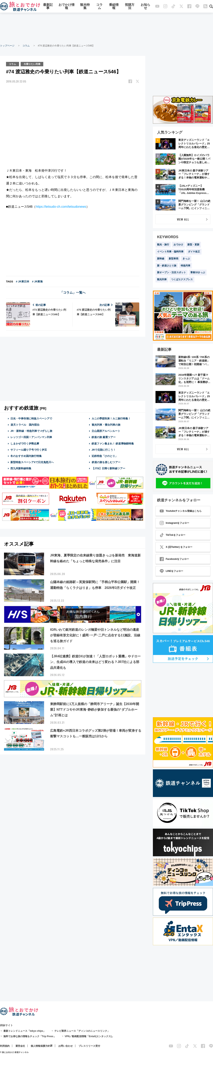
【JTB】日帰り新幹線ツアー (108, 468)
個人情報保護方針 (40, 1046)
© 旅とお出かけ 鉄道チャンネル (14, 1052)
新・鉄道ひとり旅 (166, 265)
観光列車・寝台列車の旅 (106, 424)
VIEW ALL (183, 219)
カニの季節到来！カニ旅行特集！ (111, 418)
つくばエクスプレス (182, 279)
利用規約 (5, 1046)
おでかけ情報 (67, 6)
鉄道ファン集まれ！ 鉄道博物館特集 (113, 443)
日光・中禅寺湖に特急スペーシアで (31, 418)
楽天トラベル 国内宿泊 (24, 424)
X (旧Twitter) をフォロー (176, 547)
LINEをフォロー (171, 571)
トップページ (7, 45)
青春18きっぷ (197, 272)
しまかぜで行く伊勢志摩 (24, 443)
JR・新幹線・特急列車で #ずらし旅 (31, 430)
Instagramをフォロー (174, 523)
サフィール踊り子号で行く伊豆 (28, 449)
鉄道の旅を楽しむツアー (106, 461)
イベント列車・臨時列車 (170, 251)
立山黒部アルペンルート (106, 430)
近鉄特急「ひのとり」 (105, 455)
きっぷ (186, 258)
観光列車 (162, 279)
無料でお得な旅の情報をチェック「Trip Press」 (29, 1036)
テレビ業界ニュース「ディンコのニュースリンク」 (82, 1031)
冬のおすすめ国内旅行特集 (26, 455)
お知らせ (145, 6)
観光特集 (85, 6)
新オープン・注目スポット (171, 272)
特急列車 (185, 265)
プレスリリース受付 (89, 1046)
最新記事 (48, 6)
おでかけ (178, 244)
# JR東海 (37, 281)
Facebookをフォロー (174, 559)
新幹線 (160, 258)
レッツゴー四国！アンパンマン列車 (31, 437)
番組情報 (114, 6)
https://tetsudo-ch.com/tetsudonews (61, 206)
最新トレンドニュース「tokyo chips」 (24, 1031)
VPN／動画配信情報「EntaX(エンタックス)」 (89, 1036)
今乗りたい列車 (32, 63)
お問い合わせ (65, 1046)
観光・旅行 (163, 244)
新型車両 (173, 258)
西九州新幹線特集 (20, 468)
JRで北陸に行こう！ (104, 449)
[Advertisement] (107, 28)
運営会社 (20, 1046)
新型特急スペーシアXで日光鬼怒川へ (32, 461)
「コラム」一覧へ (73, 292)
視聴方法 (129, 6)
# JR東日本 (22, 281)
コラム (99, 6)
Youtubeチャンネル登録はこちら (181, 511)
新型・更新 (193, 244)
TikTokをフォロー (172, 535)
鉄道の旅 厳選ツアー (104, 437)
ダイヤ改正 (194, 251)
